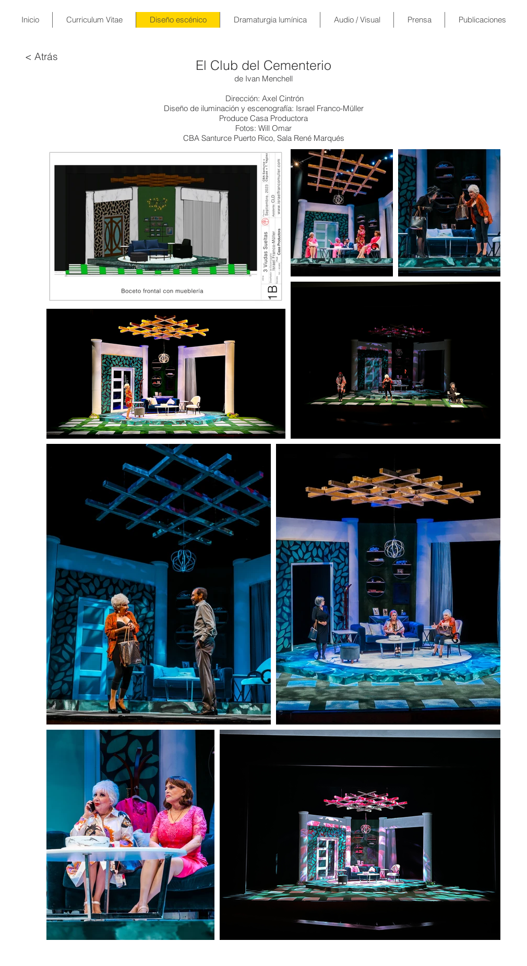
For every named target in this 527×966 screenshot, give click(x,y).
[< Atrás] (41, 56)
